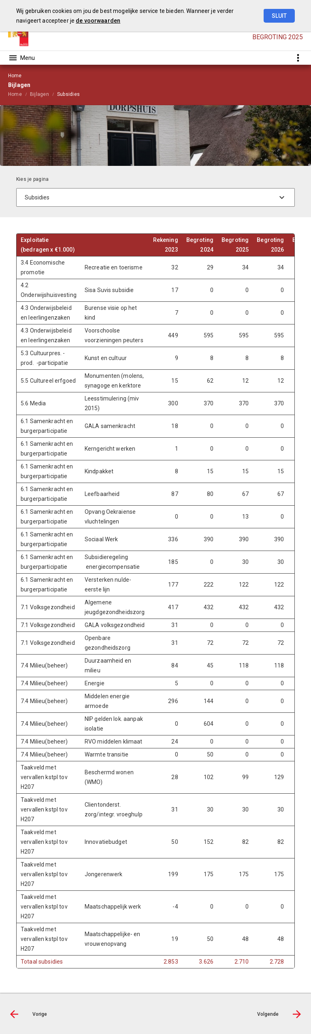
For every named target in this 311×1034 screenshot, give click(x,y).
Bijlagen (39, 94)
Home (15, 94)
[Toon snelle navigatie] (298, 58)
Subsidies (68, 94)
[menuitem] (19, 94)
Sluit (279, 16)
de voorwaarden (98, 20)
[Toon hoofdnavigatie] (21, 58)
